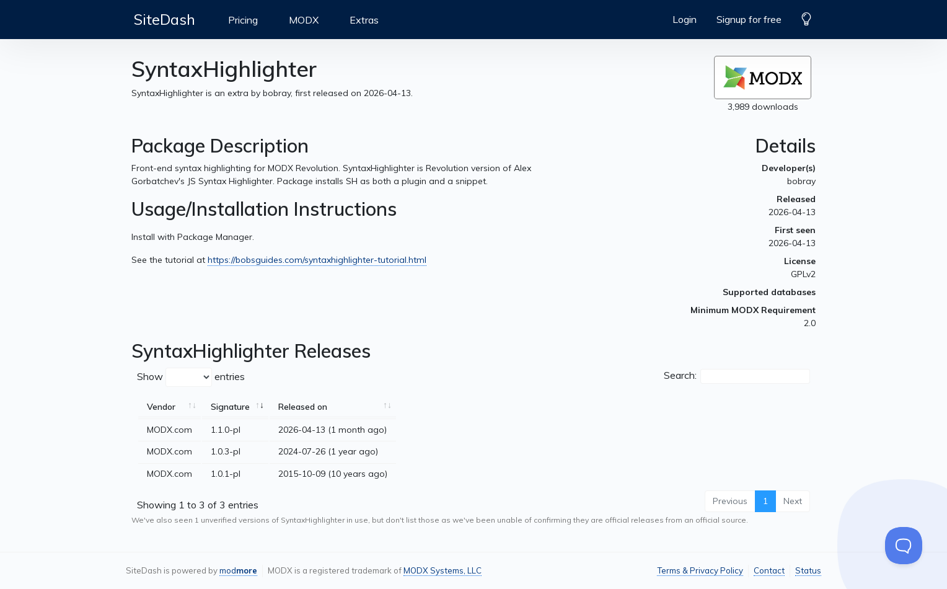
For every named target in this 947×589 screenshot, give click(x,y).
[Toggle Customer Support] (903, 545)
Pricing (243, 20)
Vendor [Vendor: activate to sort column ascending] (161, 406)
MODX (304, 20)
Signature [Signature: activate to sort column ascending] (230, 406)
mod (238, 570)
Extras (364, 20)
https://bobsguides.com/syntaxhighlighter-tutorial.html (317, 259)
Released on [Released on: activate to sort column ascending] (302, 406)
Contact (769, 570)
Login (684, 19)
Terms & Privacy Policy (700, 570)
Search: (737, 376)
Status (808, 570)
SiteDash (164, 19)
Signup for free (749, 19)
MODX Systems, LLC (442, 570)
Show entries (191, 377)
